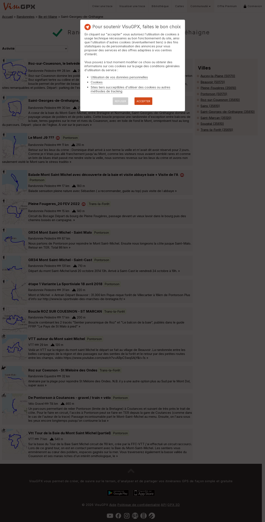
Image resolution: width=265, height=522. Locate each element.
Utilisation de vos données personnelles (119, 77)
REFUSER (120, 101)
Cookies (97, 82)
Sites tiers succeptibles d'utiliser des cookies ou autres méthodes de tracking (130, 89)
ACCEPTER (143, 101)
